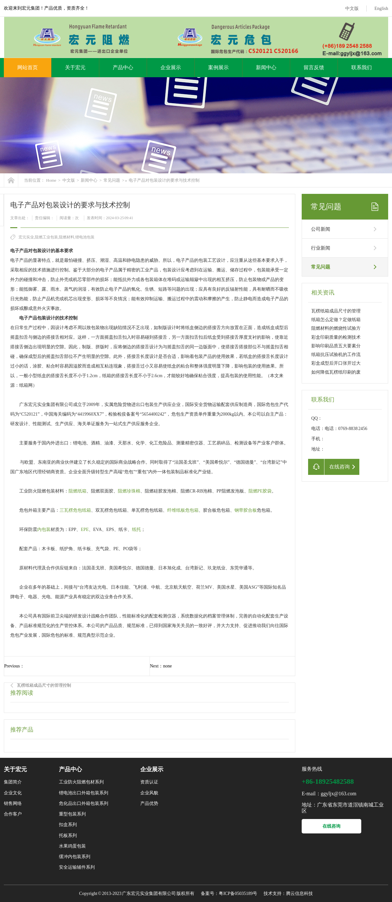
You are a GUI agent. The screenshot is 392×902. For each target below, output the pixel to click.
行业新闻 (320, 248)
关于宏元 (75, 67)
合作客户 (13, 814)
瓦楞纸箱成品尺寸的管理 (336, 311)
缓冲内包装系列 (74, 856)
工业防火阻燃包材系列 (81, 782)
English (381, 8)
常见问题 (111, 180)
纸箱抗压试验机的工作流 (336, 354)
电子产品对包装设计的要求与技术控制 (164, 180)
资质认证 (149, 782)
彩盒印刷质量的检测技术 (336, 337)
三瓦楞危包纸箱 (75, 510)
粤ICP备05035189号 (238, 893)
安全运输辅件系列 (77, 867)
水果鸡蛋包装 (72, 846)
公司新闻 (320, 229)
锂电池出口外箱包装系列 (83, 792)
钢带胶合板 (245, 510)
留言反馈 (314, 67)
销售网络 (13, 803)
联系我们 (361, 67)
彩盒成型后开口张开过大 (336, 363)
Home (51, 180)
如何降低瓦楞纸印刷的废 (336, 372)
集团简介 (13, 782)
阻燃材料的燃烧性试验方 (336, 328)
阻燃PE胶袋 (260, 491)
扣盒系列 (68, 824)
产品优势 (149, 803)
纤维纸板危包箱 (183, 510)
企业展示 (170, 67)
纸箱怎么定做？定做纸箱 (336, 319)
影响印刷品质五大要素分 (336, 345)
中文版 (352, 8)
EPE (85, 529)
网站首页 (27, 67)
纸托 (136, 529)
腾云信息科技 (299, 893)
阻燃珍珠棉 (129, 491)
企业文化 (13, 792)
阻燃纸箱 (77, 491)
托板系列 (68, 835)
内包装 (44, 529)
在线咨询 (331, 826)
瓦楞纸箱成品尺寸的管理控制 (44, 685)
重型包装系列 (72, 814)
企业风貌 (149, 792)
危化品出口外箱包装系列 (83, 803)
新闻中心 (266, 67)
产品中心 (123, 67)
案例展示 (218, 67)
